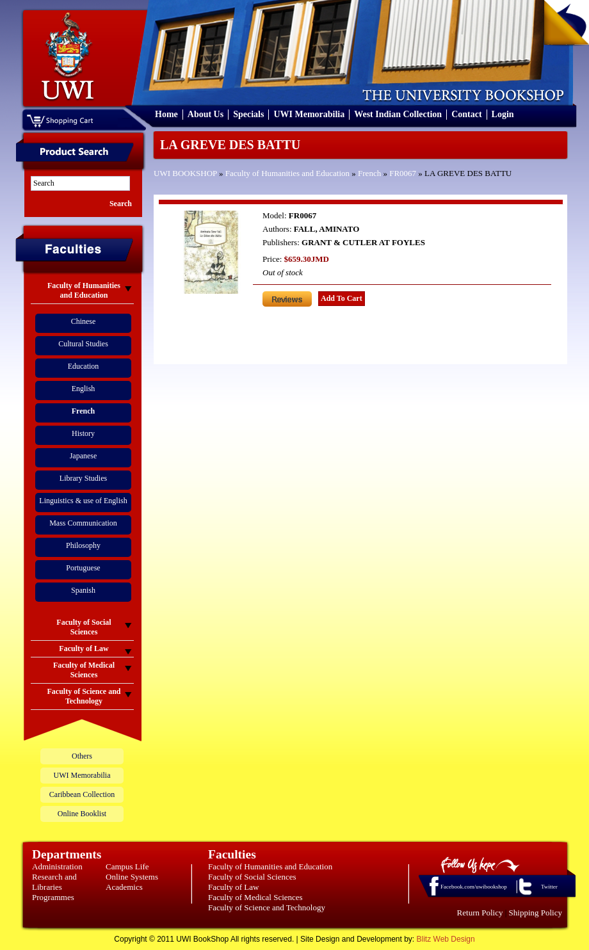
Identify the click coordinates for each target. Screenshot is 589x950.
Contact (466, 114)
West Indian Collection (398, 114)
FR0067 (402, 173)
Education (83, 366)
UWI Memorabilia (308, 114)
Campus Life (127, 866)
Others (82, 756)
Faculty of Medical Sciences (255, 897)
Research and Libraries (54, 882)
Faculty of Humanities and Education (287, 173)
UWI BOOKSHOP (185, 173)
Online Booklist (82, 813)
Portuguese (83, 567)
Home (166, 114)
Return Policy (480, 912)
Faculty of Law (233, 887)
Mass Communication (83, 523)
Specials (248, 114)
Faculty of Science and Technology (266, 907)
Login (503, 114)
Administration (57, 866)
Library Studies (83, 478)
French (369, 173)
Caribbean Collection (82, 794)
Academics (124, 887)
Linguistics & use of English (83, 500)
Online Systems (132, 877)
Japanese (83, 455)
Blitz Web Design (446, 939)
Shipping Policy (535, 912)
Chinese (83, 321)
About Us (205, 114)
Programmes (53, 897)
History (83, 433)
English (83, 388)
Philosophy (83, 545)
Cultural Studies (83, 343)
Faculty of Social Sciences (252, 877)
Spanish (83, 590)
